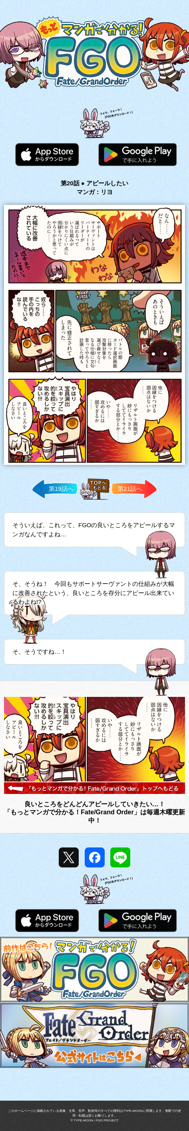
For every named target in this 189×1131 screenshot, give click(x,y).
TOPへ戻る (94, 499)
